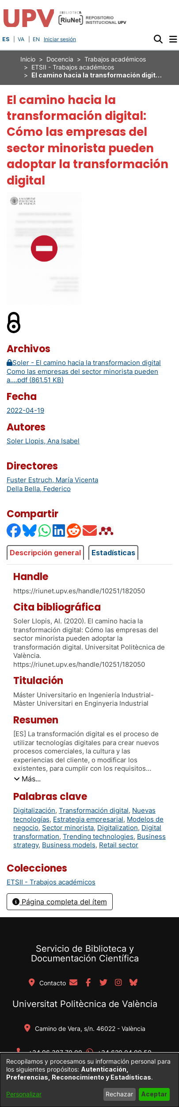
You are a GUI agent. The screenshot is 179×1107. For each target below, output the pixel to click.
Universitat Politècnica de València (84, 1004)
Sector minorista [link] (68, 827)
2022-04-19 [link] (25, 410)
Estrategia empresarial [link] (88, 819)
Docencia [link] (59, 59)
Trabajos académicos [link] (115, 59)
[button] (158, 39)
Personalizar (24, 1094)
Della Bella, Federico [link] (39, 488)
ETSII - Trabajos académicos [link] (72, 67)
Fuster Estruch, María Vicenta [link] (52, 480)
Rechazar (119, 1094)
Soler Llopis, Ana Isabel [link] (43, 441)
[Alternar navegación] (173, 39)
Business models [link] (68, 845)
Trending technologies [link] (98, 836)
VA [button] (21, 39)
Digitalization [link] (117, 827)
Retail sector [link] (118, 845)
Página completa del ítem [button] (59, 901)
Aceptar (154, 1094)
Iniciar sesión (61, 39)
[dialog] (89, 1080)
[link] (51, 882)
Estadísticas (113, 552)
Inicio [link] (27, 59)
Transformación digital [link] (94, 810)
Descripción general (45, 552)
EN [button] (36, 39)
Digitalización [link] (34, 810)
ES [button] (5, 39)
